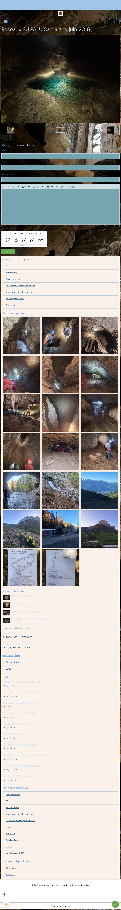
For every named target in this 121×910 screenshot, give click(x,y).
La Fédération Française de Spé (20, 285)
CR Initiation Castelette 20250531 (23, 765)
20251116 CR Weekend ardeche (21, 744)
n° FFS (9, 846)
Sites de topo (12, 662)
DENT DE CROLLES (22, 596)
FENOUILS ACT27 (21, 603)
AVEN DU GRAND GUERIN (25, 611)
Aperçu (70, 186)
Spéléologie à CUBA (15, 298)
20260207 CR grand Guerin (19, 713)
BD (7, 266)
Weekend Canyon (13, 633)
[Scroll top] (115, 904)
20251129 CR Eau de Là (16, 734)
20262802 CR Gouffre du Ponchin (22, 702)
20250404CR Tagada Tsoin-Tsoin (22, 681)
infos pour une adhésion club (19, 292)
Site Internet (7, 174)
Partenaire (10, 305)
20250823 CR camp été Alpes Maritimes (27, 755)
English (10, 874)
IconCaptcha (23, 245)
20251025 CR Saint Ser (16, 723)
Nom (3, 150)
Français (11, 868)
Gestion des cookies (60, 906)
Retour (60, 130)
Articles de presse (14, 272)
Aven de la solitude (14, 643)
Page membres (13, 279)
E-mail (4, 162)
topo (8, 668)
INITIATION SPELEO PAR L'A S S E (29, 619)
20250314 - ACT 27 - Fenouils (20, 692)
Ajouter (8, 251)
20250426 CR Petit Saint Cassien (22, 776)
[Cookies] (6, 904)
